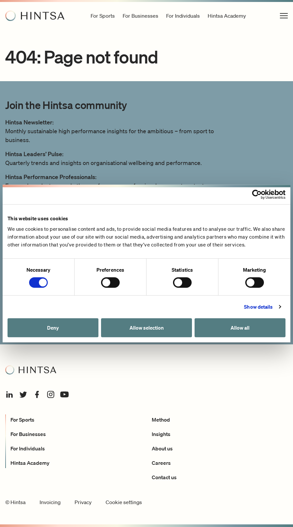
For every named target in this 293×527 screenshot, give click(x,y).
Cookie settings (124, 502)
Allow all (240, 327)
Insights (161, 434)
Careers (161, 463)
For (103, 15)
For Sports (22, 419)
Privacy (83, 502)
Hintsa (227, 15)
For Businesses (28, 434)
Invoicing (50, 502)
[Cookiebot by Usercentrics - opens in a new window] (256, 194)
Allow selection (146, 327)
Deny (53, 327)
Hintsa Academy (29, 463)
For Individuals (27, 448)
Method (161, 419)
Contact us (164, 477)
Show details (258, 306)
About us (162, 448)
